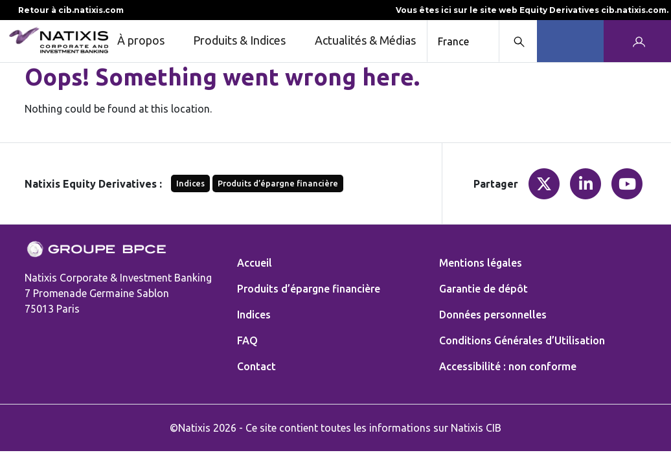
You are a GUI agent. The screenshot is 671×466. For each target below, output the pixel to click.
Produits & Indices (248, 41)
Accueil (254, 263)
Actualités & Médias (365, 40)
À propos (150, 41)
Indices (190, 183)
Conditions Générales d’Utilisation (522, 340)
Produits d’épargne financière (278, 183)
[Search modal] (518, 41)
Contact (256, 366)
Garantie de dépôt (483, 288)
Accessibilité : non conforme (507, 366)
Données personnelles (493, 314)
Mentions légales (480, 263)
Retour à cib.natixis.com (63, 10)
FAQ (247, 340)
